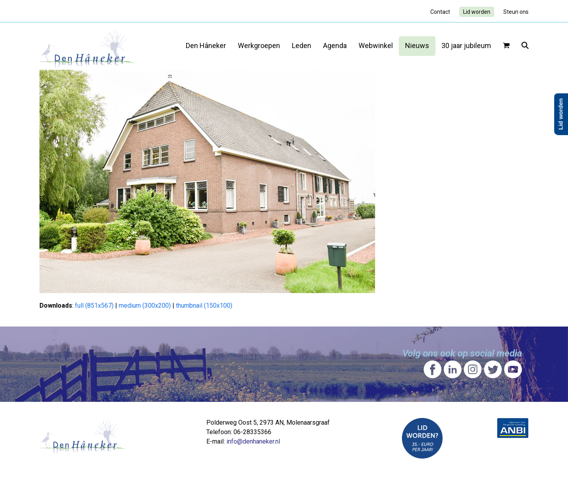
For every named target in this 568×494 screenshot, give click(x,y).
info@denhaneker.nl (253, 441)
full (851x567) (94, 305)
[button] (506, 46)
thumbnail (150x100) (204, 305)
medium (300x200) (145, 305)
